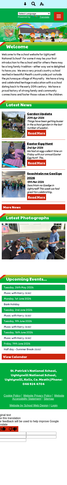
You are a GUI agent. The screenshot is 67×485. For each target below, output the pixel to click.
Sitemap (49, 398)
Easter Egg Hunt (40, 143)
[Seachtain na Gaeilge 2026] (13, 184)
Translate (41, 17)
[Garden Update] (13, 124)
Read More (36, 133)
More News (12, 207)
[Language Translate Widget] (34, 13)
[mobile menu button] (59, 16)
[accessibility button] (42, 5)
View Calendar (15, 356)
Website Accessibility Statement (38, 397)
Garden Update (39, 113)
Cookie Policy (12, 395)
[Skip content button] (25, 5)
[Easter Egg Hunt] (13, 154)
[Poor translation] (12, 429)
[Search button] (33, 5)
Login (54, 405)
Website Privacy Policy (37, 395)
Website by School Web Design (29, 405)
